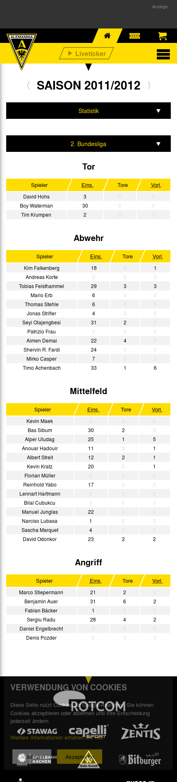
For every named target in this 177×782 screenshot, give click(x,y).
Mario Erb (42, 295)
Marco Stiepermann (41, 592)
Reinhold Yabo (40, 484)
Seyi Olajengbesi (41, 322)
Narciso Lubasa (39, 520)
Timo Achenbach (42, 367)
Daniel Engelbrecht (41, 628)
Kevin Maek (39, 421)
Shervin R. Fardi (42, 349)
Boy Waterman (36, 205)
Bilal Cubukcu (39, 502)
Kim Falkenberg (42, 268)
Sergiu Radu (41, 619)
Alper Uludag (40, 439)
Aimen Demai (41, 340)
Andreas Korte (42, 277)
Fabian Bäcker (41, 610)
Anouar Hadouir (40, 448)
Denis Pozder (41, 637)
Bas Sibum (40, 430)
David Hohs (36, 196)
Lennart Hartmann (39, 493)
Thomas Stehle (42, 304)
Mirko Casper (41, 358)
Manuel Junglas (40, 511)
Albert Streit (40, 457)
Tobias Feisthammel (41, 286)
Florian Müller (39, 475)
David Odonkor (40, 539)
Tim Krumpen (36, 214)
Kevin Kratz (40, 466)
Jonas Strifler (41, 313)
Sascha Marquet (40, 530)
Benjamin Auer (41, 601)
